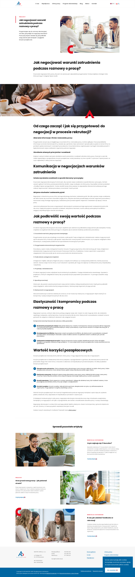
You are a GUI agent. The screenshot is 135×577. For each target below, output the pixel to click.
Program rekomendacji (70, 3)
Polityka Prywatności (51, 573)
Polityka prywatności (86, 571)
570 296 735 (67, 553)
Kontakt (94, 3)
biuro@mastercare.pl (57, 559)
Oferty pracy (56, 3)
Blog (81, 3)
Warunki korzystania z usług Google (69, 573)
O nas (37, 3)
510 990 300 (67, 552)
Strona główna (91, 552)
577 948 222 (67, 555)
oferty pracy (72, 410)
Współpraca (46, 3)
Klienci (87, 3)
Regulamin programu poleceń (101, 571)
